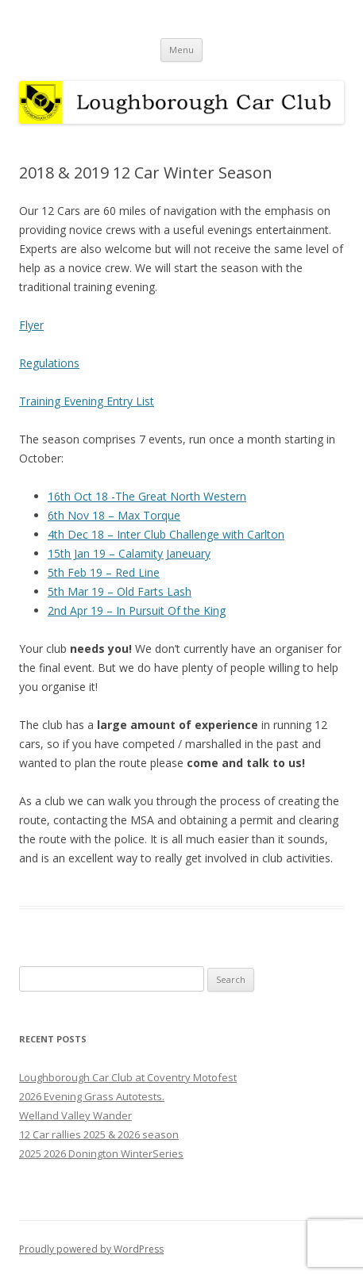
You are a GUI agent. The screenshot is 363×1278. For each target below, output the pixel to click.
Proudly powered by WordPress (91, 1249)
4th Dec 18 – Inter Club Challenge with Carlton (166, 534)
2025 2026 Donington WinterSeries (101, 1153)
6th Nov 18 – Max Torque (114, 515)
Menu (181, 50)
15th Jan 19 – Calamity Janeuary (129, 553)
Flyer (31, 324)
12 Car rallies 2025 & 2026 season (99, 1134)
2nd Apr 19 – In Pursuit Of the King (137, 610)
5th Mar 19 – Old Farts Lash (119, 591)
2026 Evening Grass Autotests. (91, 1096)
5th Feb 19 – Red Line (104, 572)
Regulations (49, 362)
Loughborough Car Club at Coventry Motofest (128, 1077)
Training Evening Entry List (86, 401)
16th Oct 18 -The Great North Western (147, 496)
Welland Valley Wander (75, 1115)
